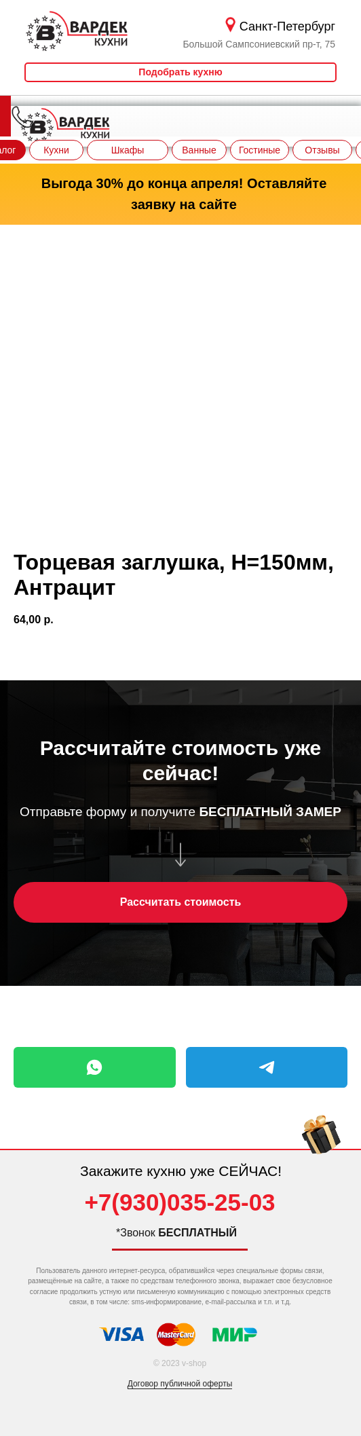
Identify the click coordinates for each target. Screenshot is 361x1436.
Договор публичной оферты (180, 1383)
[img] (321, 1146)
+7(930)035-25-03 (179, 1202)
